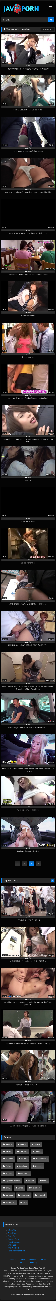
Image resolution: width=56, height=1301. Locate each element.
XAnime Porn (13, 1248)
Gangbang (23, 1166)
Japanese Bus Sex (13, 1181)
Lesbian (31, 1181)
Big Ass (23, 1144)
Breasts (9, 1151)
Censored (23, 1151)
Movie (44, 1181)
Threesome (25, 1195)
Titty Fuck (41, 1195)
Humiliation (24, 1173)
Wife (25, 1202)
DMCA (13, 1260)
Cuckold (24, 1159)
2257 (23, 1260)
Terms (43, 1260)
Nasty (8, 1188)
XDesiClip (12, 1230)
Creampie (9, 1159)
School (20, 1188)
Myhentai (12, 1245)
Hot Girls (9, 1173)
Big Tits (37, 1144)
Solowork (9, 1195)
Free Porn (12, 1233)
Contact (22, 1263)
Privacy (32, 1260)
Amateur (9, 1144)
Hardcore (38, 1166)
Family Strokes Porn (16, 1251)
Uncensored (10, 1202)
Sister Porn (35, 1188)
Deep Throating (42, 1159)
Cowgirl (38, 1151)
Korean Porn (13, 1239)
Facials (8, 1166)
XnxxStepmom (14, 1242)
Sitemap (33, 1263)
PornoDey (12, 1236)
